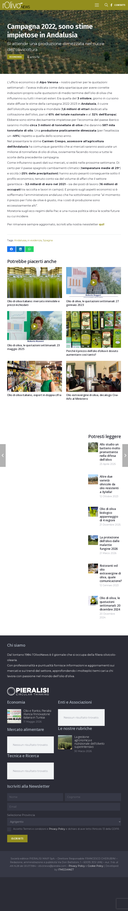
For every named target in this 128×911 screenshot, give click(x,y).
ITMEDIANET (66, 869)
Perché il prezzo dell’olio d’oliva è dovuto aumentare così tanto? (92, 352)
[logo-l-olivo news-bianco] (16, 5)
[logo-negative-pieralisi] (28, 691)
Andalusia (20, 240)
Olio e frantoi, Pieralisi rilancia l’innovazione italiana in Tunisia (37, 714)
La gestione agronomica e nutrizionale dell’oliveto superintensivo (89, 742)
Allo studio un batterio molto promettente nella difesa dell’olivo (110, 452)
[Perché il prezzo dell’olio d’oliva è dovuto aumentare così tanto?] (93, 313)
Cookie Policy (95, 865)
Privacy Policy (57, 828)
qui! (101, 224)
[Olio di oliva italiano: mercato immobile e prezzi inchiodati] (34, 269)
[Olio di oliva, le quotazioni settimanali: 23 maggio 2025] (34, 313)
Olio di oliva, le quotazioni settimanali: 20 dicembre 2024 (110, 603)
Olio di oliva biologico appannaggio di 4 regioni (109, 514)
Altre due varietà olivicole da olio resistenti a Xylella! (109, 484)
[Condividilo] (11, 249)
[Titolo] (111, 5)
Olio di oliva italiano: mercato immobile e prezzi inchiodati (33, 303)
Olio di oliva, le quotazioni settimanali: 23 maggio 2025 (33, 347)
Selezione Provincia (21, 815)
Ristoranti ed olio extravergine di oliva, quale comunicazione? (111, 573)
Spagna (48, 240)
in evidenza (35, 240)
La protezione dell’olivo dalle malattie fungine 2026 (109, 542)
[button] (96, 5)
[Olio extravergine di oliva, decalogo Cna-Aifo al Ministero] (93, 363)
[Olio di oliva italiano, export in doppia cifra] (34, 363)
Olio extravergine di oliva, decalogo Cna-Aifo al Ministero (92, 397)
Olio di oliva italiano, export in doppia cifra (34, 395)
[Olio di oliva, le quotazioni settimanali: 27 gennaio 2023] (93, 269)
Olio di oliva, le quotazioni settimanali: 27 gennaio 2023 (92, 303)
